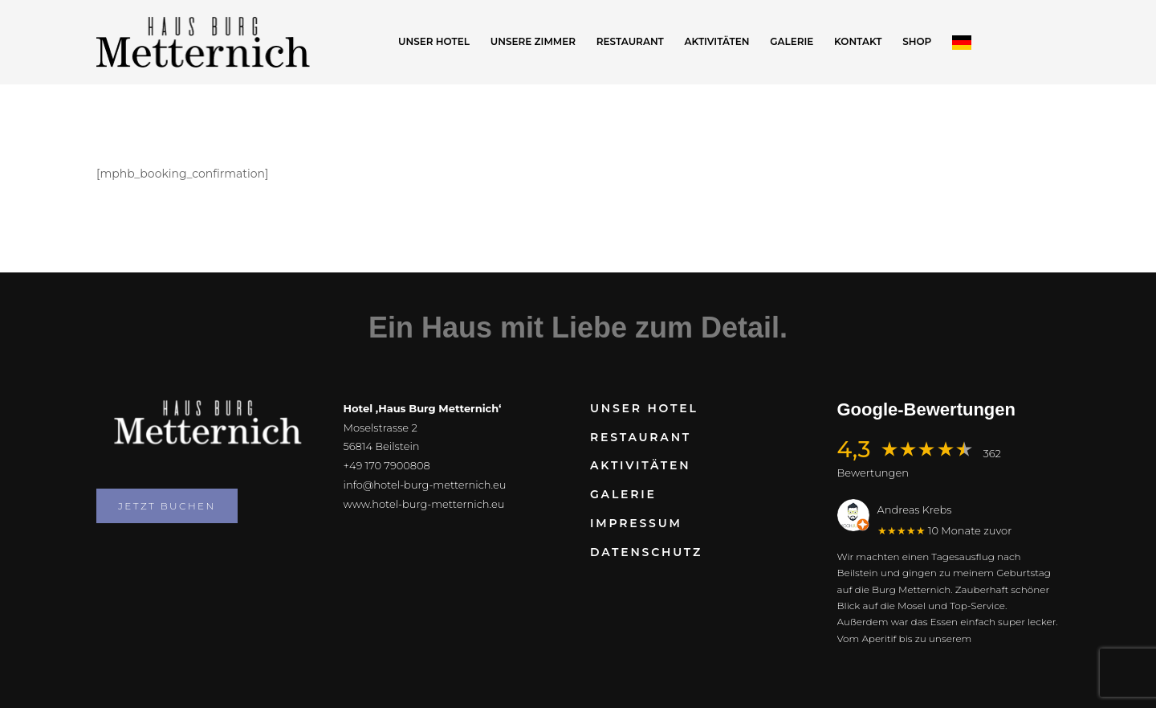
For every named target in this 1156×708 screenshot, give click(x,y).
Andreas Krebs (914, 509)
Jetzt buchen (167, 506)
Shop (916, 41)
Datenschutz (646, 552)
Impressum (636, 523)
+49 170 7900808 (387, 465)
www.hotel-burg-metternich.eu (424, 503)
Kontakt (858, 41)
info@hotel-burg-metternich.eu (425, 484)
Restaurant (630, 41)
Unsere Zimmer (533, 41)
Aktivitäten (717, 41)
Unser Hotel (434, 41)
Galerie (791, 41)
